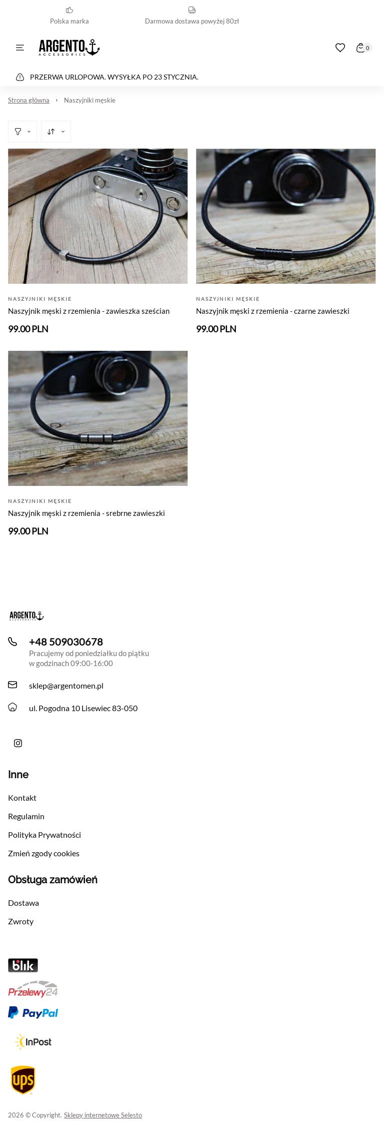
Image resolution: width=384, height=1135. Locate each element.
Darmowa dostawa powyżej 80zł (192, 16)
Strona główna (29, 100)
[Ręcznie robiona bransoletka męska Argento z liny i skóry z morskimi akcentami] (18, 743)
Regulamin (26, 816)
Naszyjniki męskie (90, 100)
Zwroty (21, 921)
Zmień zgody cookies (44, 853)
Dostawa (23, 902)
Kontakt (22, 797)
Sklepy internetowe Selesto (103, 1115)
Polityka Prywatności (44, 834)
